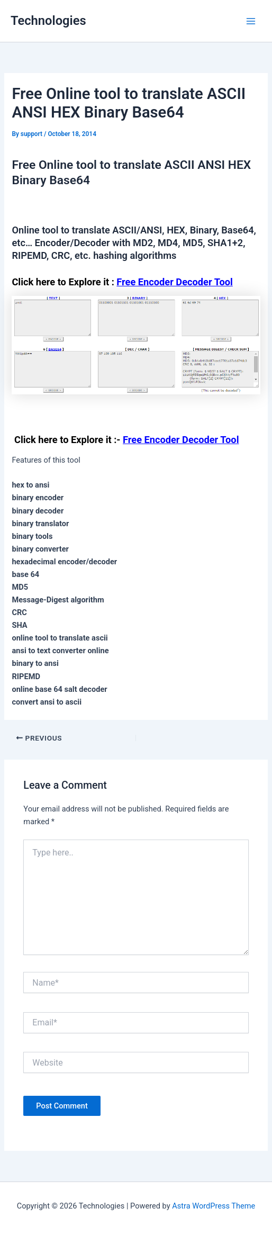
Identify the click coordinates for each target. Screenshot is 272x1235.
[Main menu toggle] (250, 20)
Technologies (48, 20)
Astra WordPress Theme (213, 1206)
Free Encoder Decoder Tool (174, 281)
